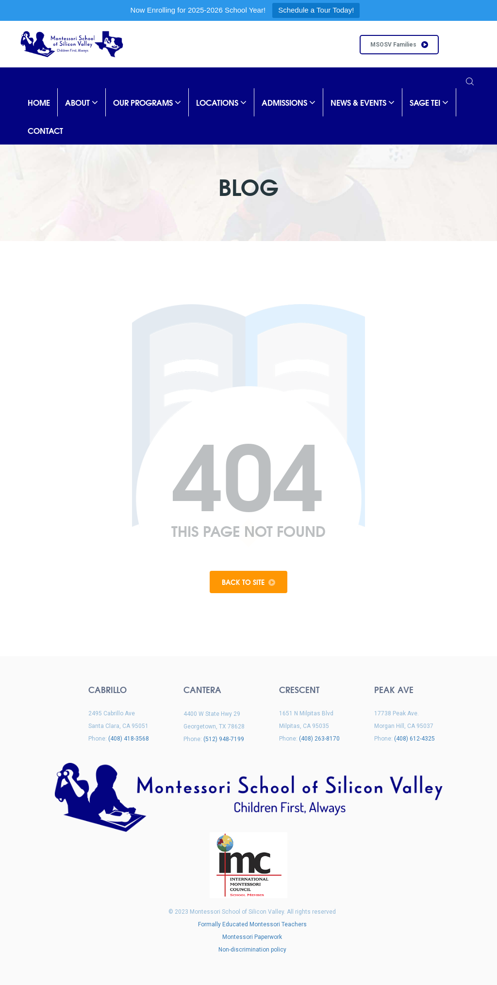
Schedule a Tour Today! (316, 10)
